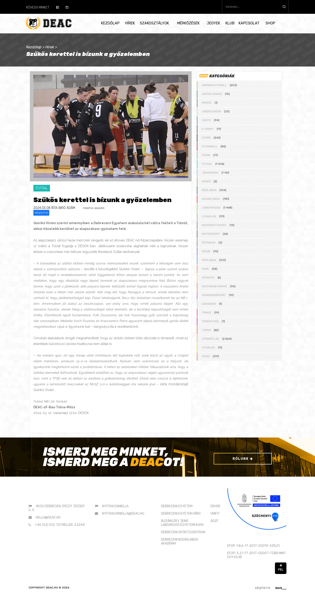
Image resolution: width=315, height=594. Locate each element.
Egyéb (206, 137)
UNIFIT (215, 514)
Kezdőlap (110, 23)
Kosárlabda (211, 198)
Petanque (209, 242)
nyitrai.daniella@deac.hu (123, 514)
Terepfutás (210, 321)
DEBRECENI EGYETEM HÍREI (181, 514)
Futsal (207, 163)
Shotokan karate (214, 286)
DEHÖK (215, 506)
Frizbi (206, 155)
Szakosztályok (154, 23)
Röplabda (209, 260)
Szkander (209, 303)
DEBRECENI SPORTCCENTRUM (183, 532)
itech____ (280, 588)
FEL (280, 567)
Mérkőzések (188, 23)
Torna (206, 330)
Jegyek (213, 23)
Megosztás (41, 213)
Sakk (205, 268)
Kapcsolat (249, 23)
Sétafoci (208, 277)
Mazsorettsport (214, 225)
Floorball (210, 146)
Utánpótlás (210, 338)
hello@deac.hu (48, 517)
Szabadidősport (214, 295)
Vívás (206, 356)
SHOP (270, 23)
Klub (230, 23)
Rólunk (243, 459)
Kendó (206, 181)
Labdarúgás (211, 207)
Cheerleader (211, 111)
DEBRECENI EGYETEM (176, 506)
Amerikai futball (214, 85)
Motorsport (211, 233)
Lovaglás (209, 216)
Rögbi (206, 251)
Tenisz (206, 312)
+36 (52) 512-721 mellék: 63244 (60, 525)
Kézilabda (209, 190)
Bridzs (207, 102)
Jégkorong (210, 172)
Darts (206, 120)
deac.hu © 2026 (57, 587)
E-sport (208, 128)
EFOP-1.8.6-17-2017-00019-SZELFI (253, 546)
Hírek (130, 23)
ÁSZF (214, 521)
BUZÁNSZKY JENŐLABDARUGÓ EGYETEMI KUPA (182, 523)
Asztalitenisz (212, 94)
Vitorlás (208, 347)
